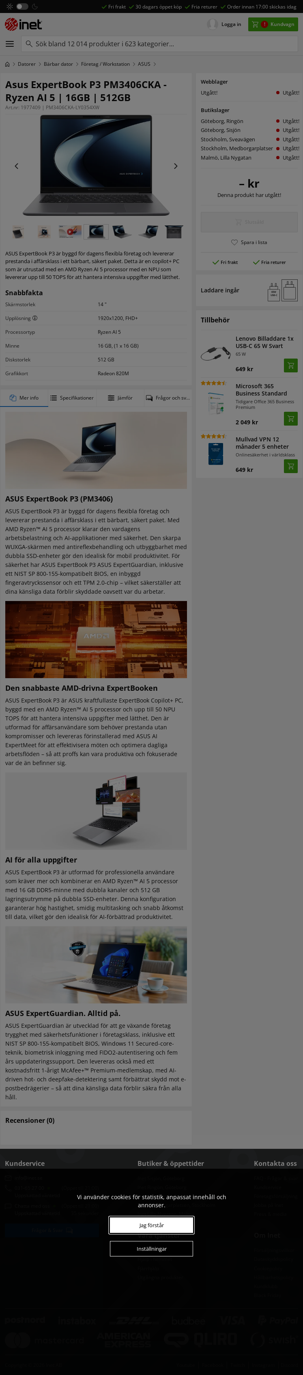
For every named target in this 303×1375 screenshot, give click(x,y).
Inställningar (152, 1248)
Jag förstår (152, 1225)
